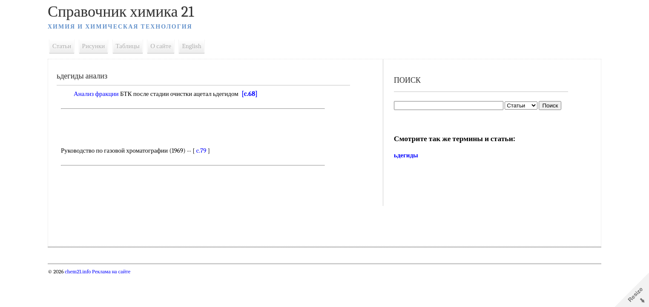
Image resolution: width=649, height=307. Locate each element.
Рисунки (93, 46)
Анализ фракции (96, 94)
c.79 (201, 150)
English (191, 46)
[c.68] (249, 94)
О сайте (160, 46)
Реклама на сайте (110, 272)
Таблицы (128, 46)
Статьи (61, 46)
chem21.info (78, 272)
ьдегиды (406, 155)
